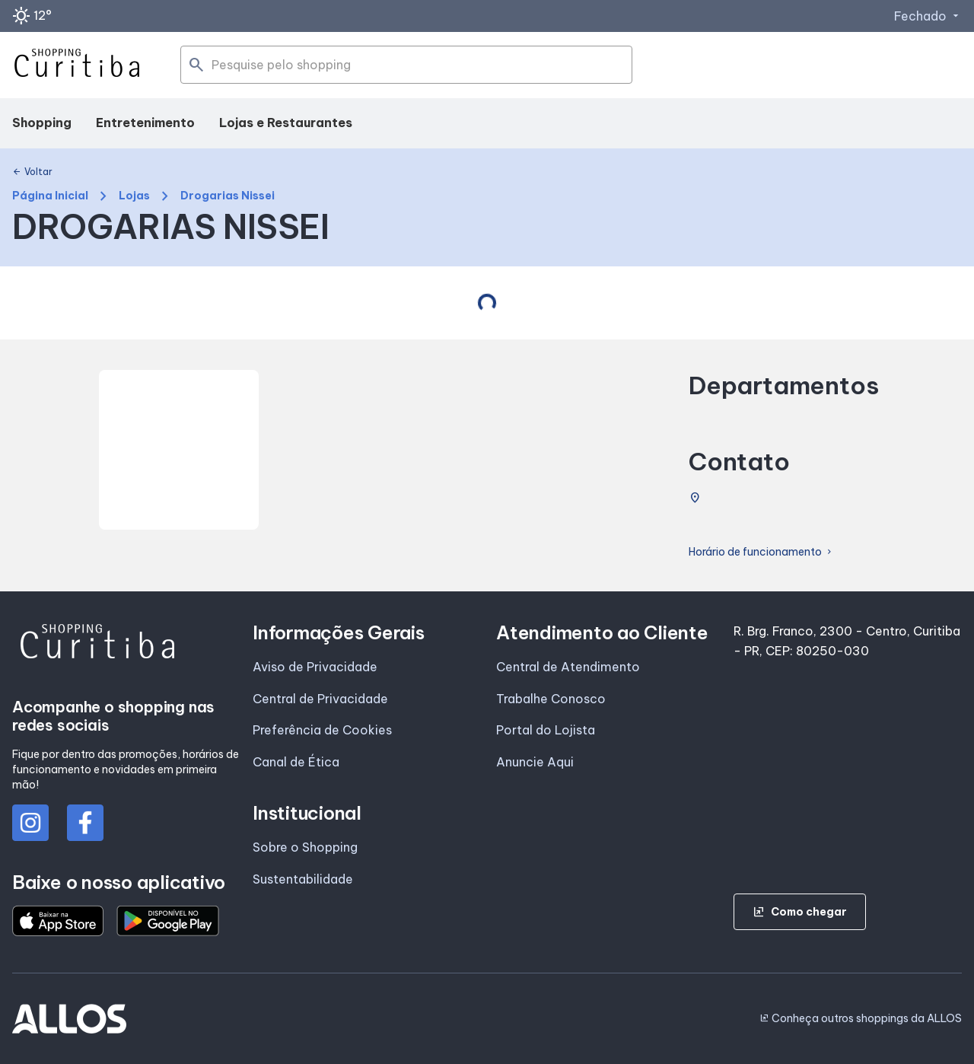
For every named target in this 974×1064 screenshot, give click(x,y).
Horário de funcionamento (761, 552)
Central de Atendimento (568, 666)
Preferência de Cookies (322, 729)
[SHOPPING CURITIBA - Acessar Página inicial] (77, 65)
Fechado (928, 16)
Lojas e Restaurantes (285, 122)
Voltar (32, 172)
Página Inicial (50, 196)
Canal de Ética (296, 761)
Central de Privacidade (320, 698)
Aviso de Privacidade (315, 666)
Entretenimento (145, 122)
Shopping (42, 122)
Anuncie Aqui (535, 761)
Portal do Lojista (545, 729)
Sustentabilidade (303, 879)
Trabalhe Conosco (551, 698)
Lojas (134, 196)
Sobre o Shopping (305, 847)
